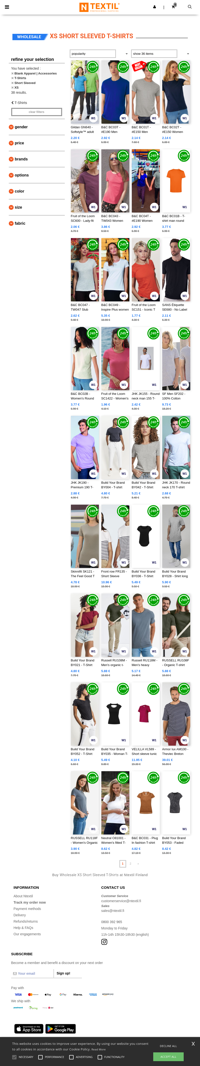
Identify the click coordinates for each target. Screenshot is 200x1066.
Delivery (20, 915)
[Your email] (32, 973)
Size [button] (18, 207)
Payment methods (27, 909)
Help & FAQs (23, 928)
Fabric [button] (20, 223)
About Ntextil (23, 896)
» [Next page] (138, 863)
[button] (154, 7)
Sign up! (63, 973)
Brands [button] (21, 159)
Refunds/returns (26, 921)
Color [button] (19, 191)
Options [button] (22, 175)
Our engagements (27, 934)
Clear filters (36, 112)
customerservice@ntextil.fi (121, 901)
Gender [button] (21, 127)
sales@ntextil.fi (112, 911)
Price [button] (19, 143)
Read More (98, 1049)
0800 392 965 (111, 922)
